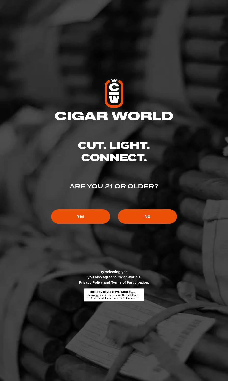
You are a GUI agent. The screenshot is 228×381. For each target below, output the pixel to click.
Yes (80, 216)
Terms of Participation (129, 282)
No (147, 216)
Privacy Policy (91, 282)
